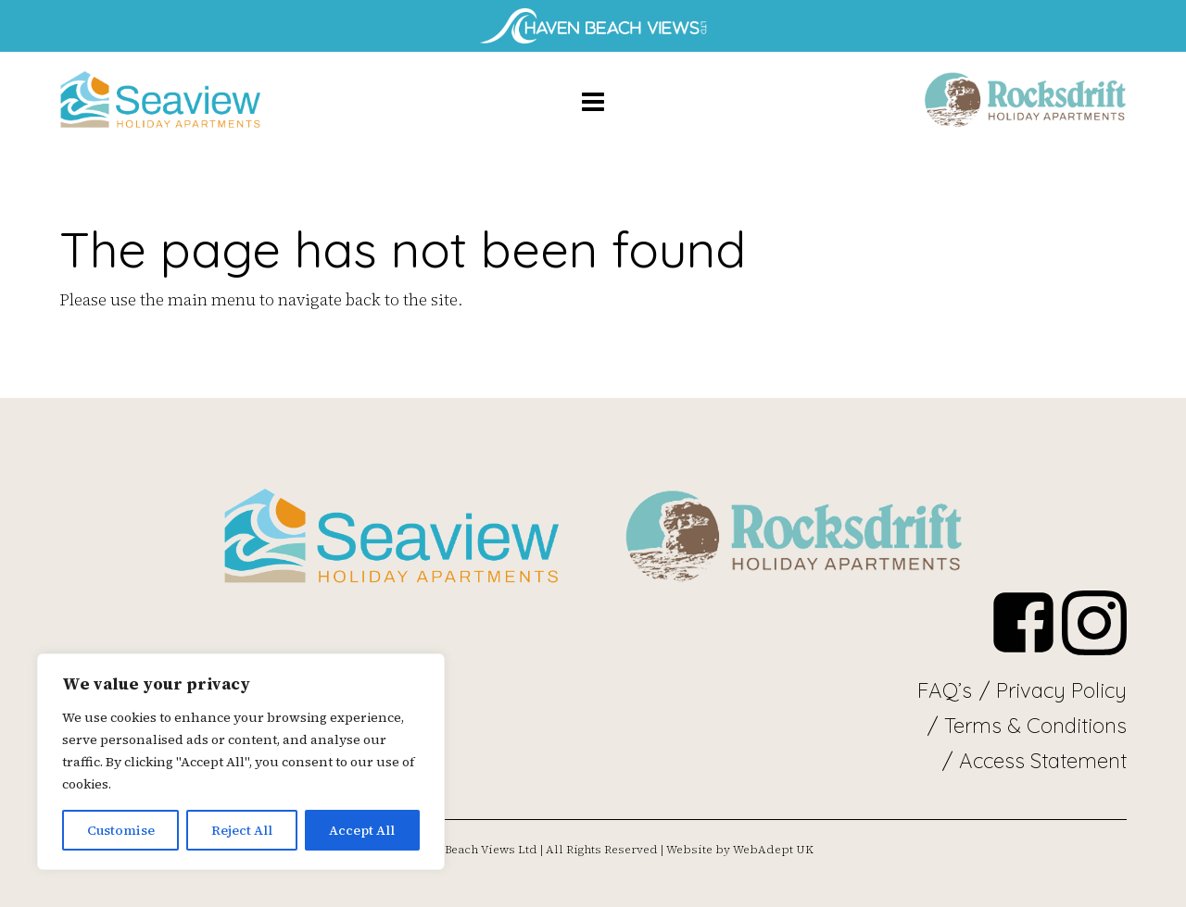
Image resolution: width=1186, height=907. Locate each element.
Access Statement (1043, 761)
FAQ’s (944, 690)
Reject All (241, 830)
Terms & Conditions (1035, 726)
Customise (121, 830)
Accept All (362, 830)
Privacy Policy (1061, 690)
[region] (241, 761)
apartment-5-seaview (161, 100)
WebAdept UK (773, 849)
